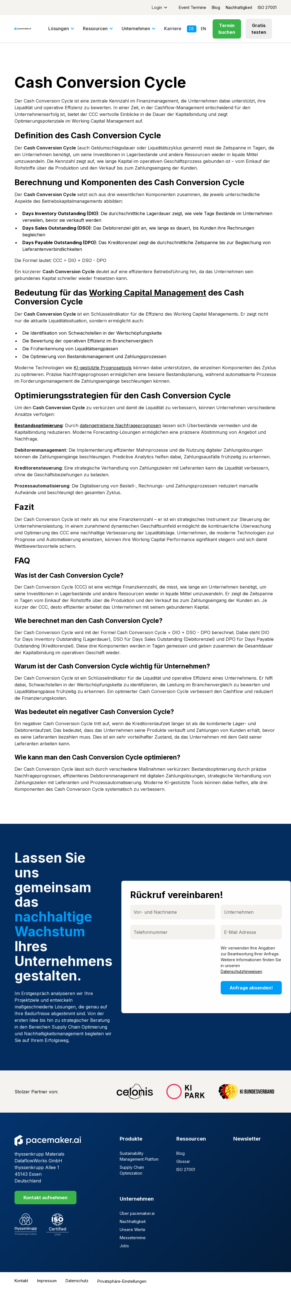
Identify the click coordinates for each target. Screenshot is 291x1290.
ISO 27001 (267, 7)
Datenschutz (77, 1280)
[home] (23, 28)
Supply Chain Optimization (132, 1170)
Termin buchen (226, 29)
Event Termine (192, 7)
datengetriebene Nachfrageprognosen (120, 425)
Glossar (183, 1161)
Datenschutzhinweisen (242, 971)
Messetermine (133, 1237)
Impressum (47, 1280)
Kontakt (21, 1280)
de (191, 29)
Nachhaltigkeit (239, 7)
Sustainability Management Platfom (139, 1156)
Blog (216, 7)
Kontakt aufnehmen (45, 1197)
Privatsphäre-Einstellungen (121, 1281)
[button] (159, 7)
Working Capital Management (147, 292)
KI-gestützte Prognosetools (103, 367)
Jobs (124, 1245)
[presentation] (173, 956)
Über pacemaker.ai (137, 1213)
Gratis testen (258, 29)
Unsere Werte (132, 1229)
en (203, 29)
